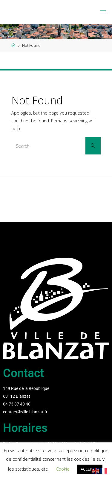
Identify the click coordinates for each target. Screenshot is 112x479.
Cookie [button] (63, 469)
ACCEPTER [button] (90, 469)
